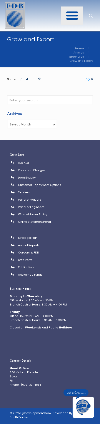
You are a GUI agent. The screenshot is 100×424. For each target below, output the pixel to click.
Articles (78, 52)
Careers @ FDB (28, 252)
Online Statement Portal (35, 222)
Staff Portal (25, 260)
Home (79, 48)
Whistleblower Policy (32, 214)
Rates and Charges (31, 170)
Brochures (76, 57)
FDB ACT (23, 163)
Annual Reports (29, 245)
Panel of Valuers (29, 200)
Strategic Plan (28, 238)
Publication (26, 267)
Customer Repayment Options (39, 185)
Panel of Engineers (31, 207)
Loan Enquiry (27, 177)
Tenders (24, 192)
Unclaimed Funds (30, 275)
